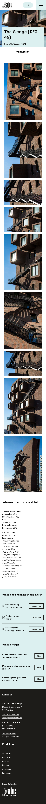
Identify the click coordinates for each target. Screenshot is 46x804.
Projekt (7, 44)
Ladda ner (36, 606)
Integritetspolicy (9, 784)
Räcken (5, 761)
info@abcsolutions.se (12, 717)
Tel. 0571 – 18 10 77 (10, 715)
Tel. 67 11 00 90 (9, 733)
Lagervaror (7, 773)
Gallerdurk (6, 769)
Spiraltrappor (8, 753)
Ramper (5, 765)
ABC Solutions (7, 5)
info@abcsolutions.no (12, 736)
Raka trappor (8, 757)
